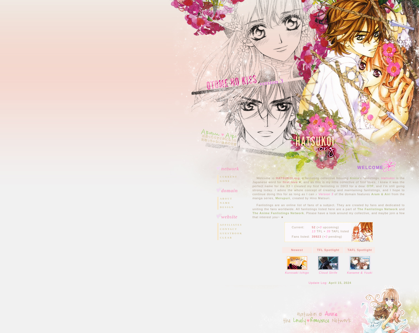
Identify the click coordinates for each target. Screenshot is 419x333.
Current (229, 176)
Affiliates (231, 225)
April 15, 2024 (340, 282)
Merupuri (283, 198)
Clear (226, 237)
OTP (370, 186)
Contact (228, 229)
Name (225, 203)
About (226, 198)
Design (227, 207)
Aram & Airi (380, 194)
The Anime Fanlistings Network (278, 213)
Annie (354, 178)
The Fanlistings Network (377, 209)
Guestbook (231, 233)
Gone (225, 181)
